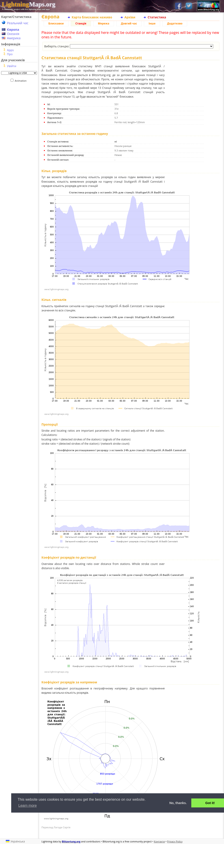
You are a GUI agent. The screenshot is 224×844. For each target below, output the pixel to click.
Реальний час (17, 23)
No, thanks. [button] (178, 803)
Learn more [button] (27, 805)
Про (10, 54)
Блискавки (56, 23)
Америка (14, 38)
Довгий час (129, 23)
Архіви (130, 17)
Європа (13, 29)
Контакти (159, 841)
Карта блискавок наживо (92, 17)
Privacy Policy (175, 841)
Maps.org (28, 4)
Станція (80, 23)
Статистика (157, 17)
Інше (152, 23)
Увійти (11, 66)
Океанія (13, 34)
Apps (10, 50)
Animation (21, 80)
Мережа (103, 23)
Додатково (174, 23)
